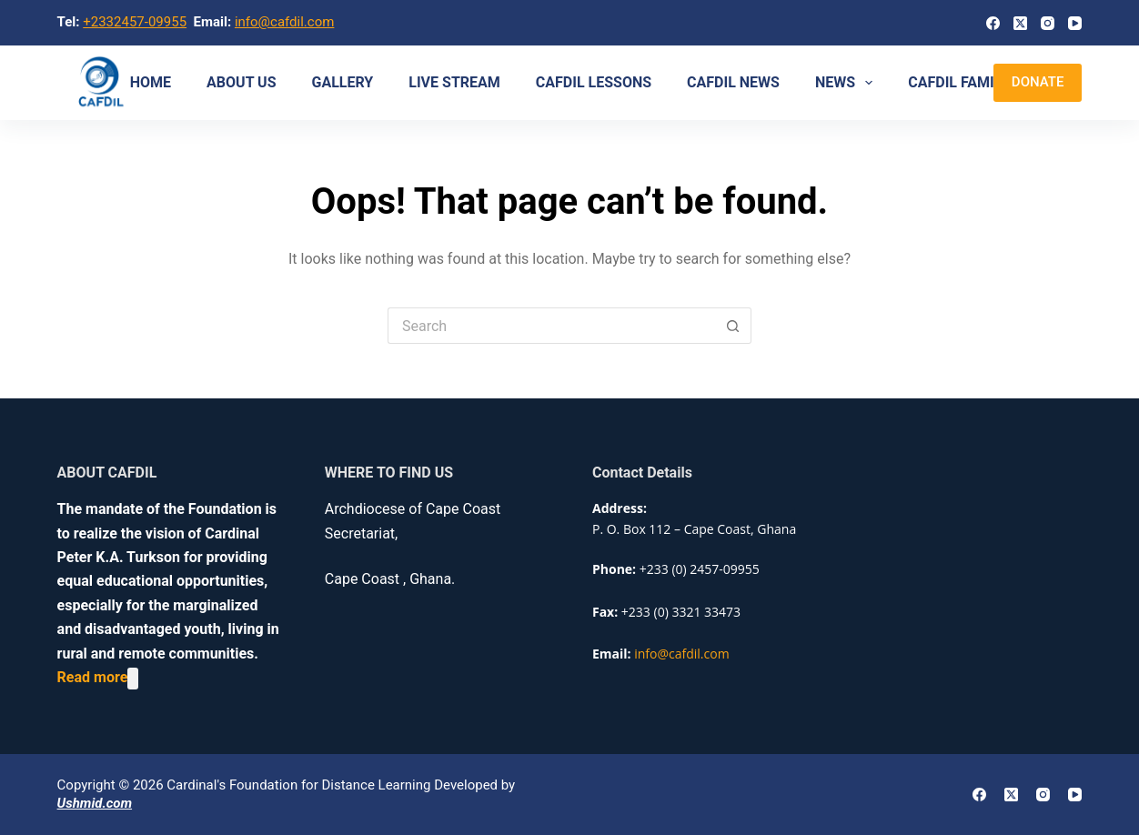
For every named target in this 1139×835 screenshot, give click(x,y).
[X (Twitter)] (1020, 23)
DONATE (1038, 82)
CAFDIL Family (958, 82)
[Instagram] (1047, 23)
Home (150, 82)
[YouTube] (1075, 23)
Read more (92, 678)
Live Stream (454, 82)
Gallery (343, 82)
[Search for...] (551, 325)
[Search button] (733, 325)
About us (241, 82)
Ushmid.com (94, 803)
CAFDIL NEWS (733, 82)
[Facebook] (993, 23)
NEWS (847, 83)
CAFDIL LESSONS (593, 82)
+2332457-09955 (134, 22)
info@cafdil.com (285, 22)
